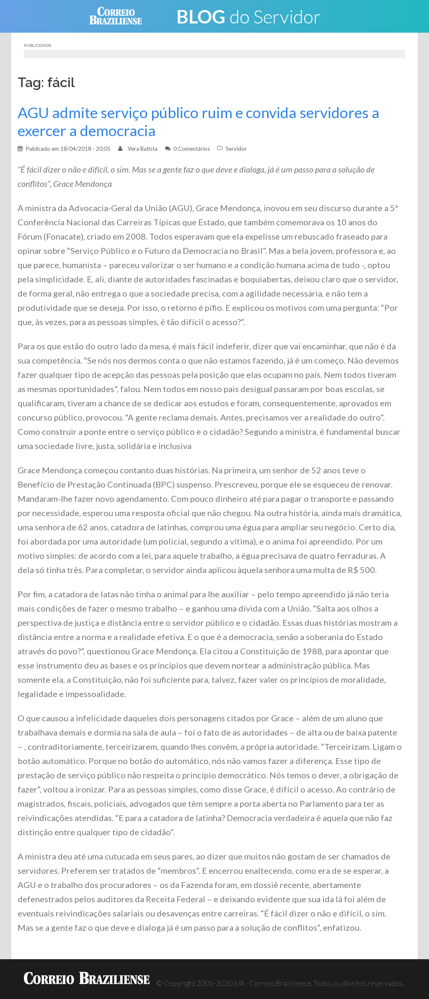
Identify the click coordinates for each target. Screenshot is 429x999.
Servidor (236, 148)
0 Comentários (191, 148)
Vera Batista (143, 148)
